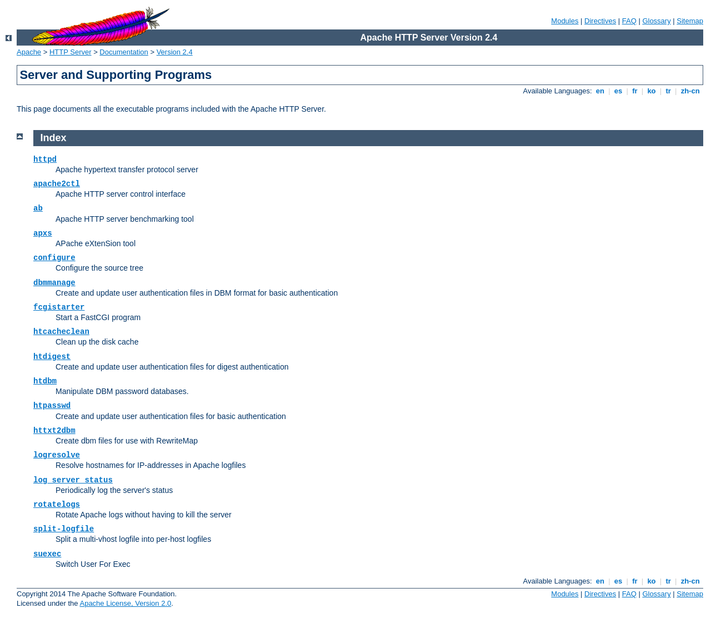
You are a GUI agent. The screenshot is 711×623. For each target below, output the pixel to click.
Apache (29, 52)
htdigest (52, 356)
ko (651, 91)
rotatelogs (56, 504)
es (618, 91)
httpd (45, 159)
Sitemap (690, 21)
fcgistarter (58, 307)
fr (635, 91)
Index (54, 137)
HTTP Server (70, 52)
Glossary (656, 21)
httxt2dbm (54, 430)
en (600, 91)
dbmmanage (54, 282)
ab (38, 208)
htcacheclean (61, 331)
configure (54, 257)
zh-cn (690, 91)
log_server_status (73, 480)
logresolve (56, 455)
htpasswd (52, 405)
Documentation (123, 52)
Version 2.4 (175, 52)
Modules (564, 21)
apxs (42, 233)
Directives (600, 21)
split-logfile (63, 529)
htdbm (45, 381)
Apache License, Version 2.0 (125, 603)
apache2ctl (56, 184)
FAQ (629, 21)
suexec (47, 554)
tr (668, 91)
